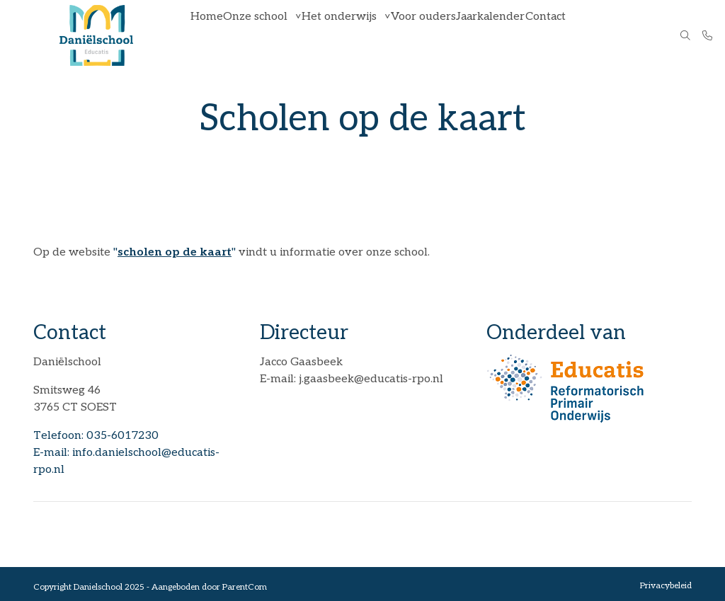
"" (174, 252)
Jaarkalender (502, 35)
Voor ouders (434, 35)
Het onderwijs (349, 35)
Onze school (263, 35)
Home (209, 35)
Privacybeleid (666, 585)
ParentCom (244, 587)
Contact (561, 35)
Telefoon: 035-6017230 (96, 435)
